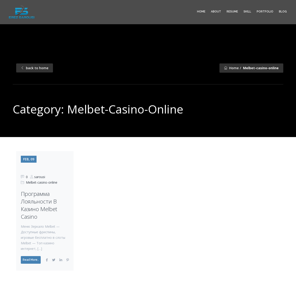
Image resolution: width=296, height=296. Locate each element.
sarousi (39, 177)
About (216, 11)
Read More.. (31, 259)
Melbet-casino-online (41, 182)
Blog (283, 11)
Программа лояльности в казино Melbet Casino (39, 205)
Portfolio (265, 11)
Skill (247, 11)
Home (201, 11)
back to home (34, 68)
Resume (232, 11)
